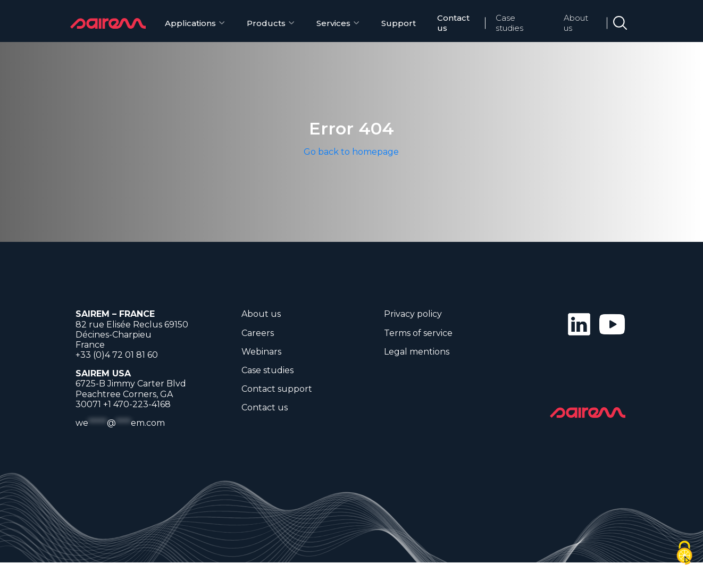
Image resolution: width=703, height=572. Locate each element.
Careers (257, 333)
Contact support (276, 389)
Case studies (509, 23)
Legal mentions (416, 352)
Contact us (453, 23)
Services (333, 23)
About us (576, 23)
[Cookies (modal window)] (684, 553)
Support (398, 23)
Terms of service (418, 333)
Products (266, 23)
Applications (190, 23)
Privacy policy (413, 314)
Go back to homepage (351, 152)
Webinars (261, 352)
